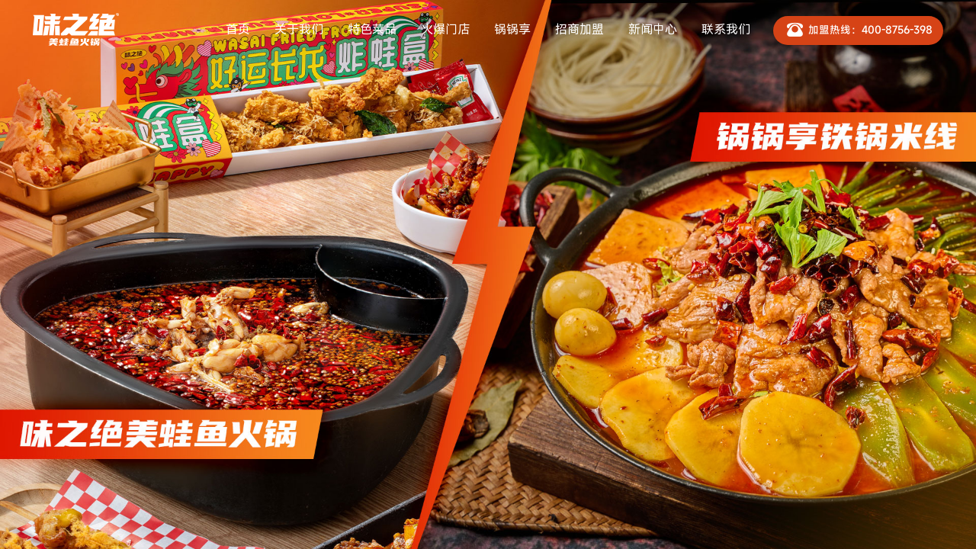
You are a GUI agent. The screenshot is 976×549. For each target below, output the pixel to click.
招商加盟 (579, 29)
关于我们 (298, 29)
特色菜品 (372, 29)
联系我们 (726, 29)
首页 (238, 29)
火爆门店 (445, 29)
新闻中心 (652, 29)
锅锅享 (512, 29)
